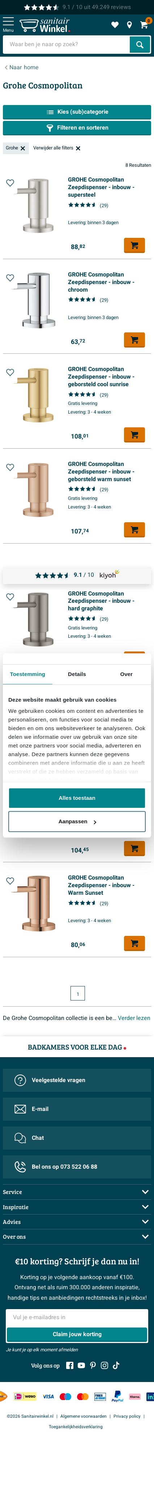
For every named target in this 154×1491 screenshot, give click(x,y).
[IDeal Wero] (25, 1396)
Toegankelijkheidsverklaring (76, 1427)
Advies (12, 1221)
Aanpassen (77, 821)
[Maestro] (65, 1396)
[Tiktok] (116, 1365)
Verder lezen (134, 1018)
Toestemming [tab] (28, 674)
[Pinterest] (93, 1365)
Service (12, 1191)
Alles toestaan (77, 798)
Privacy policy (127, 1416)
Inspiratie (16, 1207)
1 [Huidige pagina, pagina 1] (78, 994)
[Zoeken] (140, 44)
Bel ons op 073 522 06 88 (55, 1167)
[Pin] (100, 1396)
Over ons (14, 1236)
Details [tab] (77, 674)
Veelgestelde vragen (49, 1080)
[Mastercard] (83, 1396)
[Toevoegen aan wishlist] (10, 185)
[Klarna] (135, 1396)
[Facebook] (69, 1365)
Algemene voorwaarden (83, 1416)
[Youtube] (81, 1365)
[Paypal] (117, 1396)
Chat (29, 1138)
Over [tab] (126, 674)
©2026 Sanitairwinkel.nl (30, 1416)
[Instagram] (104, 1365)
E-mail (31, 1109)
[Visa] (48, 1396)
